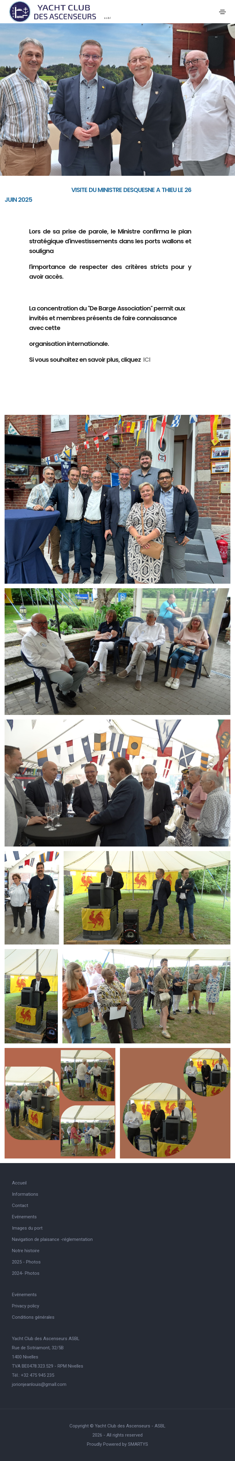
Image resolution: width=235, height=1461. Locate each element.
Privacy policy (25, 1306)
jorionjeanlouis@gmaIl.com (39, 1384)
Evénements (24, 1217)
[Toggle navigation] (222, 12)
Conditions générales (33, 1317)
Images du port (27, 1228)
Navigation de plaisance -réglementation (52, 1239)
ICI (146, 359)
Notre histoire (25, 1250)
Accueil (19, 1183)
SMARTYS (138, 1444)
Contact (20, 1205)
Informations (25, 1194)
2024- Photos (25, 1273)
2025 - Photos (26, 1262)
